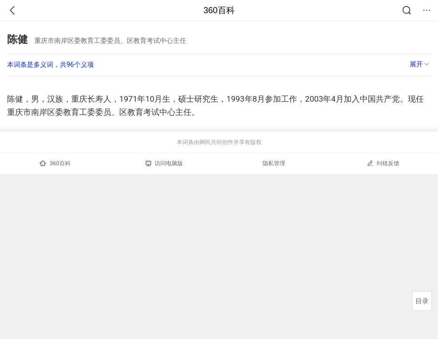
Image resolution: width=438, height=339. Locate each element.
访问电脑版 (164, 163)
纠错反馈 (383, 163)
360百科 (218, 10)
